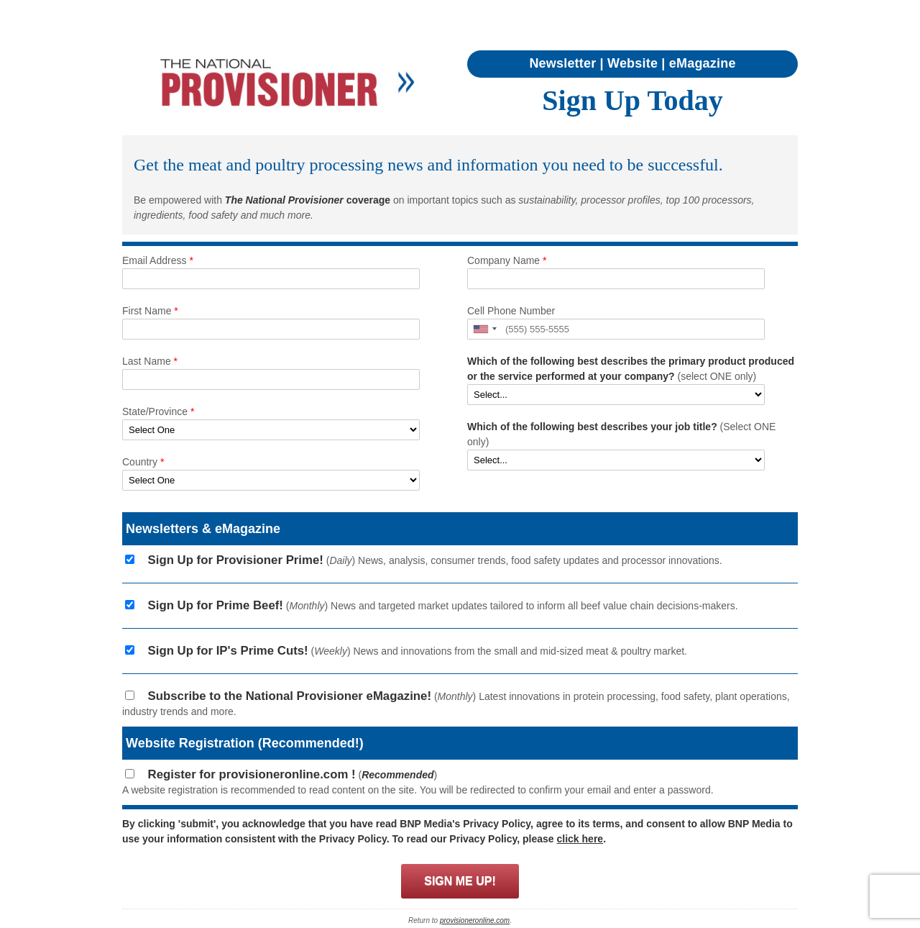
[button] (484, 329)
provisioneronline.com (475, 920)
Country (143, 462)
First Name (150, 311)
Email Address (157, 260)
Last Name (150, 361)
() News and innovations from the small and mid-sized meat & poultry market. (412, 651)
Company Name (507, 260)
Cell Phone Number (511, 311)
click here (580, 839)
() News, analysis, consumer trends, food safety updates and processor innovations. (429, 560)
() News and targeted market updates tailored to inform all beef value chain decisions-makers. (437, 605)
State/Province (158, 411)
